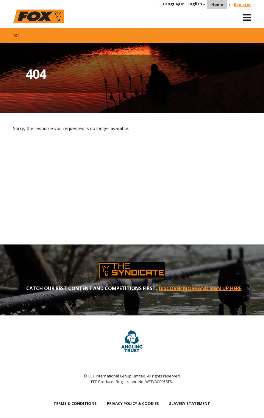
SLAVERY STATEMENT (189, 403)
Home (217, 4)
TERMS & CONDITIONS (75, 403)
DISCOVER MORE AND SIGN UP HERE (200, 288)
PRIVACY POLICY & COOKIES (133, 403)
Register (242, 4)
